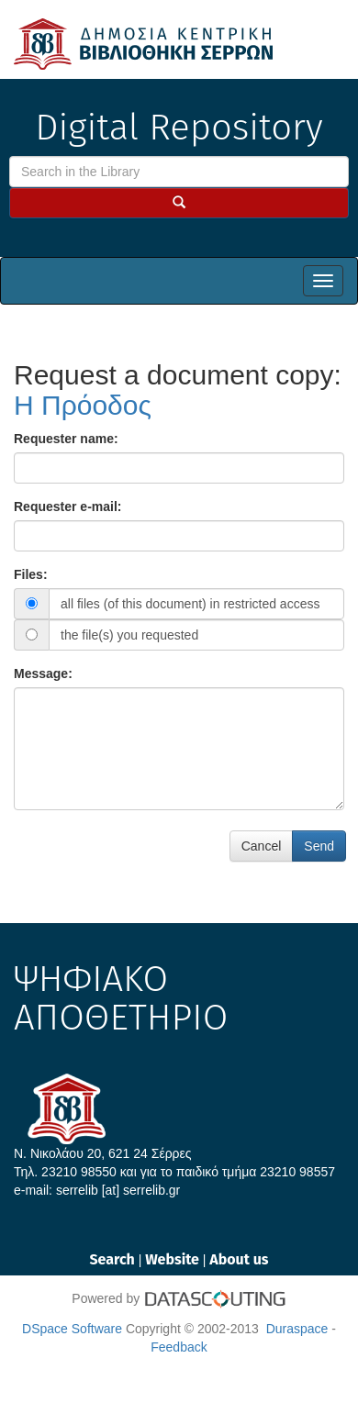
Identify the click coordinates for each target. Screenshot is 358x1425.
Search (113, 1259)
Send (319, 846)
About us (238, 1259)
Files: (31, 574)
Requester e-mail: (67, 506)
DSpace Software (72, 1328)
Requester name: (66, 438)
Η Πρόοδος (82, 405)
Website (174, 1259)
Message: (43, 673)
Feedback (179, 1347)
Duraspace (297, 1328)
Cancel (261, 846)
